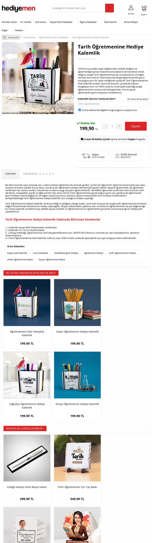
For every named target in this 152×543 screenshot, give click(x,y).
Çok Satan (40, 22)
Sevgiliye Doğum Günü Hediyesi (118, 465)
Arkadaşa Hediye (60, 519)
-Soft (57, 538)
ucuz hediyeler (40, 252)
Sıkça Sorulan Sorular (12, 481)
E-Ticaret (65, 538)
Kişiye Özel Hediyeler (61, 22)
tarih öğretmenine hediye (122, 252)
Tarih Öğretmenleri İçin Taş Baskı (57, 388)
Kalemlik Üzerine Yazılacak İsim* (96, 98)
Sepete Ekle (135, 127)
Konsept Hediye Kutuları (115, 454)
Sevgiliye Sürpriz (60, 476)
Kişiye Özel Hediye (61, 454)
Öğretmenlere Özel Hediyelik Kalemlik (20, 318)
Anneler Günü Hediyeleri (14, 513)
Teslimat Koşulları (10, 454)
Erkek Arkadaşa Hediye (63, 460)
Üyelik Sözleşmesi (10, 460)
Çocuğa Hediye (59, 508)
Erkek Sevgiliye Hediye (114, 470)
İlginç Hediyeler (88, 22)
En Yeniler (26, 22)
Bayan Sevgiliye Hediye (114, 476)
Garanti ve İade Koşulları (14, 470)
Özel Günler (110, 22)
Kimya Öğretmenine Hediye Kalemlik (132, 318)
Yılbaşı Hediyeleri (10, 508)
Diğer (5, 30)
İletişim (19, 30)
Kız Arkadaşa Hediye (62, 465)
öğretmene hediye (93, 252)
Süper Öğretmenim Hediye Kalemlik (57, 318)
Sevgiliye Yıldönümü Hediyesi (117, 481)
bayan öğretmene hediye (52, 259)
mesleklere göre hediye (66, 252)
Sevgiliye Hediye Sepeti (114, 460)
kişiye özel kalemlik (17, 252)
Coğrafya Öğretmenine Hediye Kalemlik (94, 318)
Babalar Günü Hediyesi (13, 524)
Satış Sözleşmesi (10, 465)
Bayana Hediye (59, 503)
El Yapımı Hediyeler (62, 470)
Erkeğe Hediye (59, 497)
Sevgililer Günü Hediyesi (14, 497)
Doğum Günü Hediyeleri (13, 503)
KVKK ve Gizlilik (9, 476)
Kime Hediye (131, 22)
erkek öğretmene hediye (20, 259)
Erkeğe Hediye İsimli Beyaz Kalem (20, 388)
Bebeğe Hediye (60, 513)
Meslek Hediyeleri (61, 481)
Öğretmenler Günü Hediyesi (15, 519)
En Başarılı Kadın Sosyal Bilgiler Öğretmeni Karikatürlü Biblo (132, 390)
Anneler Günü (9, 22)
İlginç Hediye (58, 524)
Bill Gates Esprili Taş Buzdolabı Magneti (95, 388)
